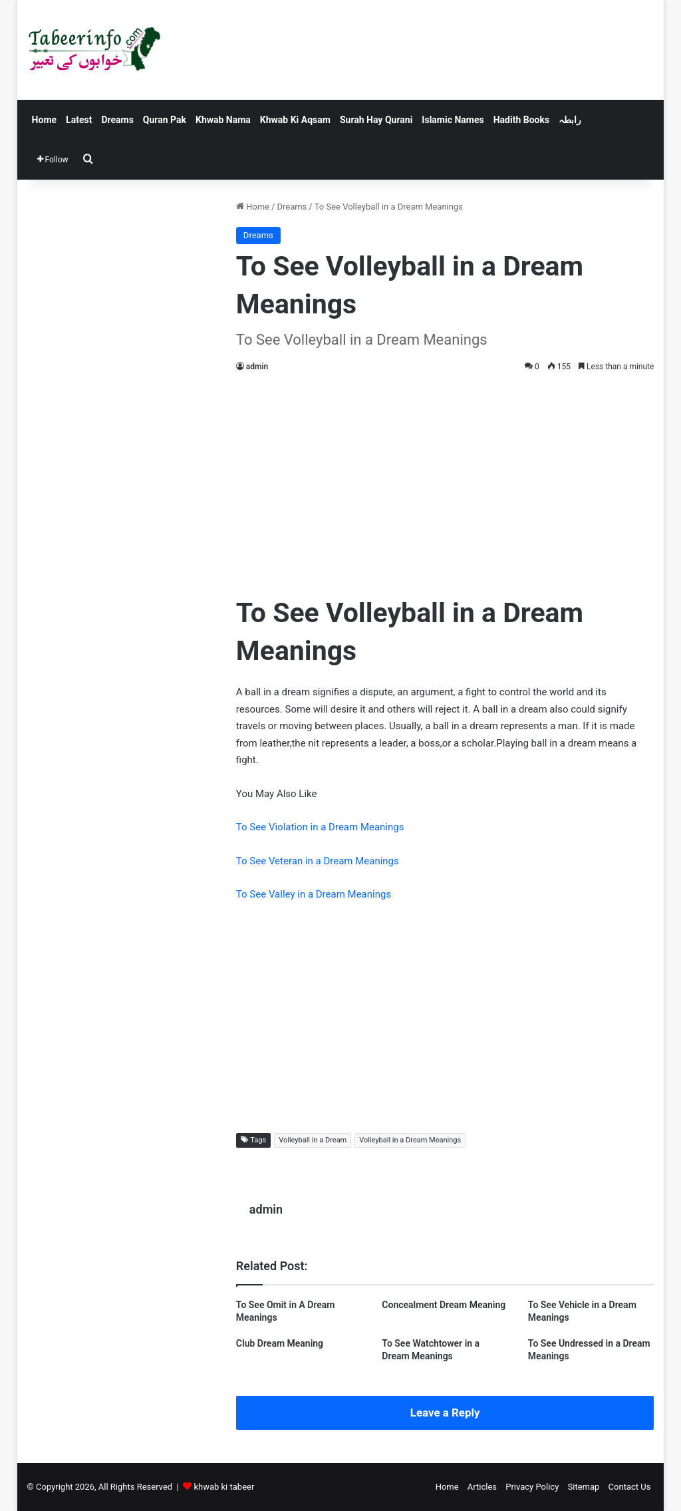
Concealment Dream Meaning (443, 1304)
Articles (482, 1487)
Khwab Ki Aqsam (295, 119)
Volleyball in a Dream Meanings (410, 1140)
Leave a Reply (445, 1412)
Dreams (117, 119)
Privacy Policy (532, 1487)
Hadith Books (521, 119)
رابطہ (570, 119)
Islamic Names (452, 119)
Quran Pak (164, 119)
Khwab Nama (223, 119)
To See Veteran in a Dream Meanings (317, 861)
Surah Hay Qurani (376, 119)
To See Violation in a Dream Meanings (320, 827)
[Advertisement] (445, 481)
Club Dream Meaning (279, 1343)
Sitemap (584, 1487)
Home (44, 119)
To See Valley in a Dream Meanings (313, 894)
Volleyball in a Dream (312, 1140)
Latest (79, 119)
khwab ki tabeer (224, 1487)
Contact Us (630, 1487)
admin (257, 366)
